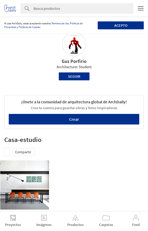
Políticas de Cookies (29, 27)
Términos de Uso (60, 23)
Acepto (120, 25)
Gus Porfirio (74, 61)
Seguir (74, 76)
